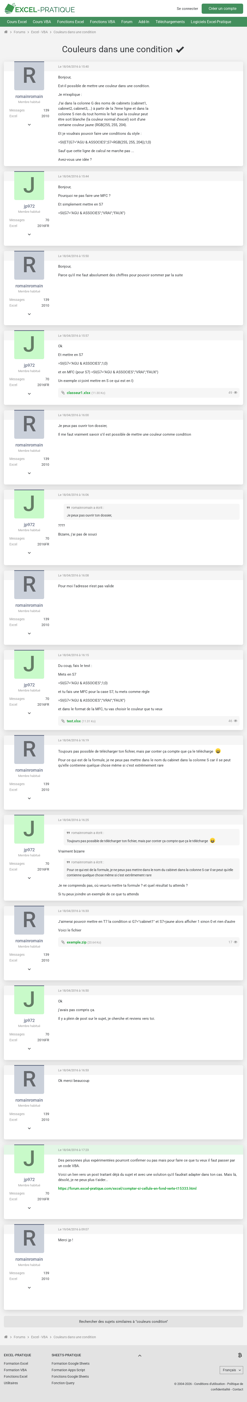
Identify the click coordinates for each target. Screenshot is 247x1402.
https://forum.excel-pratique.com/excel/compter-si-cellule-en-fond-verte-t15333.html (127, 1188)
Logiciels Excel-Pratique (211, 21)
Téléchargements (170, 21)
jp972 (29, 206)
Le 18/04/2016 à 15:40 (73, 66)
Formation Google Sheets (70, 1363)
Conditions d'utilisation (209, 1384)
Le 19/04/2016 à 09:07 (73, 1229)
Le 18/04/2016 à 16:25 (73, 820)
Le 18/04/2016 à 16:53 (73, 1070)
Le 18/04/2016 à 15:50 (73, 256)
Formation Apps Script (68, 1370)
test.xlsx (74, 721)
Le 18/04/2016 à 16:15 (73, 655)
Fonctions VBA (102, 21)
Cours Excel (17, 21)
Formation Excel (16, 1363)
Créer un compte (222, 8)
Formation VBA (15, 1370)
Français (229, 1370)
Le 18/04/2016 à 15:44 (73, 176)
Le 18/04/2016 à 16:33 (73, 911)
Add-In (143, 21)
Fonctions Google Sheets (70, 1376)
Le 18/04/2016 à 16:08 (73, 575)
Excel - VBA (39, 32)
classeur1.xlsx (78, 393)
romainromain (29, 96)
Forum (126, 21)
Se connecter (187, 8)
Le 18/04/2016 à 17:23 (73, 1150)
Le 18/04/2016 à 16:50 (73, 990)
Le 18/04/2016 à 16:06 (73, 495)
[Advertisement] (199, 108)
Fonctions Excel (70, 21)
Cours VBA (42, 21)
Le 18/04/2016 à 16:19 (73, 740)
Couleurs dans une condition (75, 32)
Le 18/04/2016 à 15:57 (73, 335)
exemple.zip (76, 942)
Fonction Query (63, 1383)
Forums (19, 32)
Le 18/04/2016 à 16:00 (73, 415)
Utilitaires (11, 1383)
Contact (238, 1389)
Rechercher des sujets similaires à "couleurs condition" (123, 1321)
